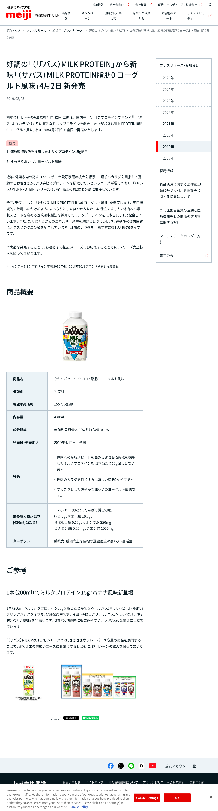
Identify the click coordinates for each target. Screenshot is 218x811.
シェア (56, 717)
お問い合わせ (71, 782)
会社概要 (143, 5)
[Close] (211, 797)
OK (177, 798)
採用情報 (97, 5)
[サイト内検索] (209, 4)
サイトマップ (94, 782)
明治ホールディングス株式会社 (180, 5)
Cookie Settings (147, 798)
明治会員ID (119, 5)
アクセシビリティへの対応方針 (164, 782)
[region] (109, 797)
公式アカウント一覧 (180, 765)
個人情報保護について (123, 782)
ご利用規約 (196, 782)
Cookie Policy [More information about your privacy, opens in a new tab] (78, 807)
